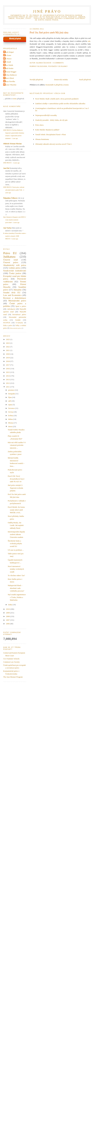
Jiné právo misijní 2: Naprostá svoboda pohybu (15, 488)
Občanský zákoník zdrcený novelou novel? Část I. (53, 144)
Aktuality (17, 289)
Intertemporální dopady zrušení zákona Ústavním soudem (16, 534)
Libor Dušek (8, 65)
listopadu (11, 394)
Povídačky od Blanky (58, 66)
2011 (8, 387)
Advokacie (11, 309)
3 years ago (14, 239)
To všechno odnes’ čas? (16, 575)
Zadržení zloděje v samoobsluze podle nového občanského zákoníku (60, 103)
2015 (8, 372)
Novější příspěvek (36, 79)
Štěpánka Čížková (10, 198)
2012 (8, 383)
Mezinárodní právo (17, 300)
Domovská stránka (61, 79)
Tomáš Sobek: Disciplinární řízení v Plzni (50, 134)
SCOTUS (6, 323)
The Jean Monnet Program (13, 677)
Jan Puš (6, 168)
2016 (8, 369)
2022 (8, 347)
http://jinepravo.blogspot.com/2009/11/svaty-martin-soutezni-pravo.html (14, 219)
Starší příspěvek (85, 79)
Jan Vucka (7, 228)
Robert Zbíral (9, 78)
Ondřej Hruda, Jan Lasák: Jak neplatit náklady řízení (15, 525)
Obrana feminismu (42, 139)
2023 (8, 343)
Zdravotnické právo (15, 328)
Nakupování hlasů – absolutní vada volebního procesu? (16, 588)
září (10, 401)
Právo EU (10, 253)
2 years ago (16, 163)
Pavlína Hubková (10, 75)
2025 (8, 339)
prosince (11, 390)
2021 (8, 350)
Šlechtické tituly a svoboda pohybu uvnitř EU (15, 543)
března (11, 423)
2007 (8, 620)
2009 (8, 613)
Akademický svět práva (14, 265)
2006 (8, 624)
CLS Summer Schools (11, 659)
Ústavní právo (10, 262)
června (11, 412)
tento (15, 99)
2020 (8, 354)
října (10, 397)
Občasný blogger (10, 72)
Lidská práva (14, 268)
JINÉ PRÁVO (47, 11)
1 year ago (15, 138)
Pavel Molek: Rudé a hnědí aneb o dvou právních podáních (57, 99)
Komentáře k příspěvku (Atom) (57, 85)
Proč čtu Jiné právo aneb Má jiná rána (49, 32)
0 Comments (58, 63)
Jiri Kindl (7, 62)
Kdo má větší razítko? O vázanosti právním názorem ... (17, 445)
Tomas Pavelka (9, 81)
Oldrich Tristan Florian (12, 144)
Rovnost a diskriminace (14, 298)
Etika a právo (7, 325)
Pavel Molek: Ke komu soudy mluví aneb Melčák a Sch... (16, 510)
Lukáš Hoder (8, 68)
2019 (8, 358)
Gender (17, 320)
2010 (8, 609)
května (11, 415)
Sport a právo (20, 306)
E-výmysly (19, 323)
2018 (8, 361)
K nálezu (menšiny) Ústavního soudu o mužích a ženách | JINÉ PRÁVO (14, 236)
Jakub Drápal (9, 52)
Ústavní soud (10, 259)
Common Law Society (11, 662)
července (11, 408)
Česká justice (15, 273)
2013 (8, 379)
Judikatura (9, 256)
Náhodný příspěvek (15, 39)
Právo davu (39, 125)
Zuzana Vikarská (10, 85)
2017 (8, 365)
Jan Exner (7, 55)
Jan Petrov (8, 59)
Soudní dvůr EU (11, 292)
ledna (10, 605)
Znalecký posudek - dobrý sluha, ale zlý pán (51, 120)
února (10, 426)
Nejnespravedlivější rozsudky (46, 115)
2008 (8, 616)
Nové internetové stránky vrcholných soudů (16, 569)
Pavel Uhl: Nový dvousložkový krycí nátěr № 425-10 (16, 479)
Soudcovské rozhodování (14, 270)
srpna (10, 405)
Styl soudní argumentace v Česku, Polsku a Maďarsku (17, 597)
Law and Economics (12, 295)
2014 (8, 376)
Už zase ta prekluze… (16, 550)
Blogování (42, 66)
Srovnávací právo (19, 314)
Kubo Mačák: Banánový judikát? (47, 130)
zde (89, 41)
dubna (10, 419)
